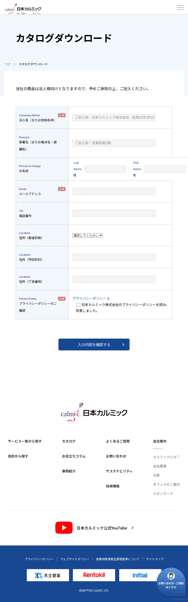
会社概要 (160, 466)
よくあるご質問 (118, 441)
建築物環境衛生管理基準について (117, 559)
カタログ (69, 441)
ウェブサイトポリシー (74, 559)
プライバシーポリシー (90, 298)
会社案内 (160, 441)
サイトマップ (155, 559)
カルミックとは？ (166, 456)
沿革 (156, 475)
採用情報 (112, 486)
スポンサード (163, 493)
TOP (10, 64)
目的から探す (18, 456)
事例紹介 (69, 471)
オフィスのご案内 (166, 484)
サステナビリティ (119, 471)
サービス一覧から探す (25, 441)
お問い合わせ (116, 456)
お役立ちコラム (74, 456)
